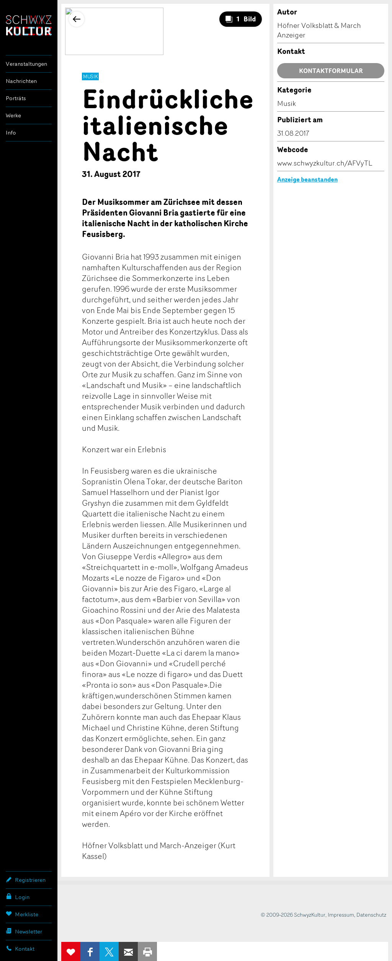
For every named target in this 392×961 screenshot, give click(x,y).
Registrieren (26, 879)
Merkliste (22, 914)
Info (11, 132)
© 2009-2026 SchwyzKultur (293, 914)
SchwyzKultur (29, 25)
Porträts (16, 98)
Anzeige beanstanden (307, 179)
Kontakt (20, 948)
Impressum (341, 914)
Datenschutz (371, 914)
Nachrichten (21, 81)
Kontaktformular (331, 70)
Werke (13, 115)
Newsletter (24, 931)
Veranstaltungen (26, 64)
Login (17, 897)
